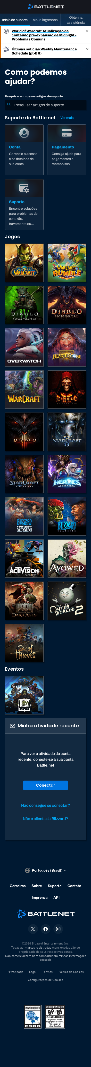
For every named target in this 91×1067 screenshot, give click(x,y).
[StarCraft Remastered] (24, 474)
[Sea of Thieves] (24, 643)
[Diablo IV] (24, 305)
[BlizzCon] (24, 695)
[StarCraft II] (66, 431)
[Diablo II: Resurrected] (66, 389)
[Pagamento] (67, 149)
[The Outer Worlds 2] (66, 600)
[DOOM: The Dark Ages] (24, 600)
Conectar (45, 785)
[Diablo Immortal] (66, 305)
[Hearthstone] (66, 347)
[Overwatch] (24, 347)
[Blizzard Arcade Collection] (24, 516)
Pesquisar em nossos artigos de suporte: (34, 96)
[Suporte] (24, 204)
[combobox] (45, 105)
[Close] (87, 35)
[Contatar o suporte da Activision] (24, 558)
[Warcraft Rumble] (66, 262)
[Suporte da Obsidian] (66, 558)
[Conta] (24, 149)
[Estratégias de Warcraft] (24, 389)
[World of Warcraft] (24, 262)
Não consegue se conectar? (45, 805)
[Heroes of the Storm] (66, 474)
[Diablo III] (24, 431)
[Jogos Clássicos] (66, 516)
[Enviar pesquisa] (9, 105)
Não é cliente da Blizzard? (45, 819)
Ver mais (67, 118)
